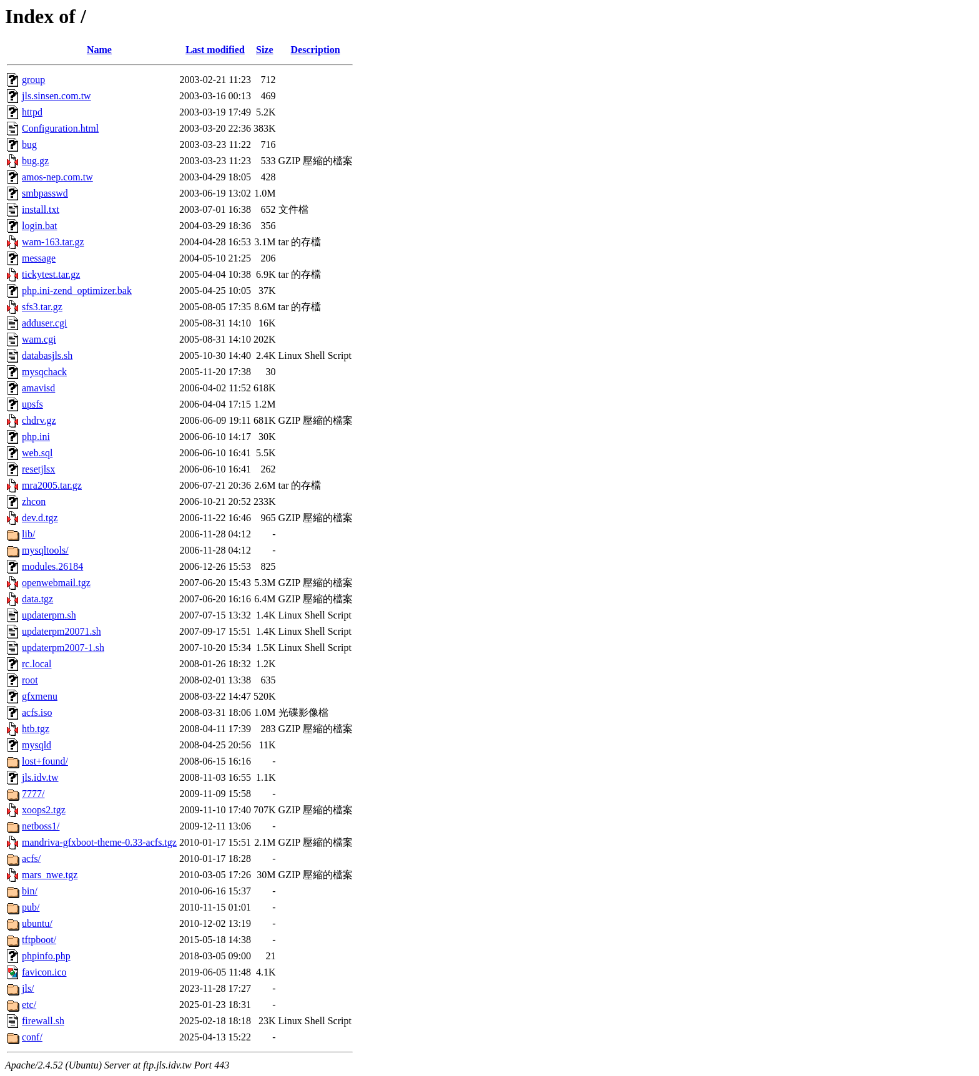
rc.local (37, 663)
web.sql (37, 453)
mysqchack (44, 371)
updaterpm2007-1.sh (63, 647)
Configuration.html (60, 128)
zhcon (34, 501)
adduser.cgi (44, 323)
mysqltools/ (45, 550)
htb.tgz (35, 728)
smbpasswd (45, 193)
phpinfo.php (46, 956)
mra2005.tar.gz (52, 485)
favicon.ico (44, 972)
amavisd (38, 388)
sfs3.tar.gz (42, 306)
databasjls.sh (47, 355)
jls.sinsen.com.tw (56, 95)
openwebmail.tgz (56, 582)
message (39, 258)
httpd (32, 112)
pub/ (30, 907)
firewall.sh (43, 1020)
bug (29, 144)
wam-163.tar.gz (53, 242)
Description (315, 49)
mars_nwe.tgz (49, 874)
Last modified (215, 49)
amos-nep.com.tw (57, 177)
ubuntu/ (37, 923)
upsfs (32, 404)
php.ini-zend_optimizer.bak (77, 290)
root (30, 680)
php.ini (36, 436)
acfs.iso (37, 712)
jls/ (28, 988)
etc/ (29, 1004)
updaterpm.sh (49, 615)
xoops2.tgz (44, 810)
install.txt (40, 209)
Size (264, 49)
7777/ (33, 793)
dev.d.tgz (40, 517)
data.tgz (37, 599)
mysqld (36, 745)
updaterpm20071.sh (61, 631)
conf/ (32, 1037)
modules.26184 (52, 566)
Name (99, 49)
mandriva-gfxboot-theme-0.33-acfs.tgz (99, 842)
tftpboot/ (39, 939)
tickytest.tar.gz (51, 274)
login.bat (39, 225)
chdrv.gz (39, 420)
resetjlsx (38, 469)
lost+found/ (45, 761)
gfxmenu (39, 696)
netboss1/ (40, 826)
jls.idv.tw (40, 777)
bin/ (29, 891)
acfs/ (31, 858)
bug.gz (35, 160)
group (33, 79)
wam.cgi (39, 339)
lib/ (28, 534)
